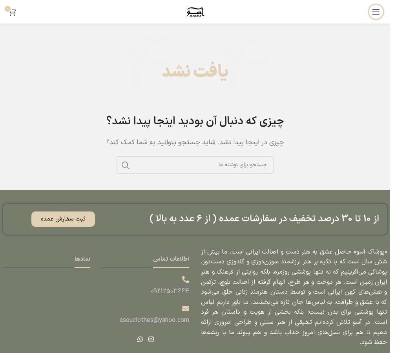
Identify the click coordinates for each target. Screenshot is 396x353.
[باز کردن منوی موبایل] (376, 12)
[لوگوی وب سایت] (195, 11)
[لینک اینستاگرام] (151, 339)
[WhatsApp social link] (140, 339)
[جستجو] (195, 165)
